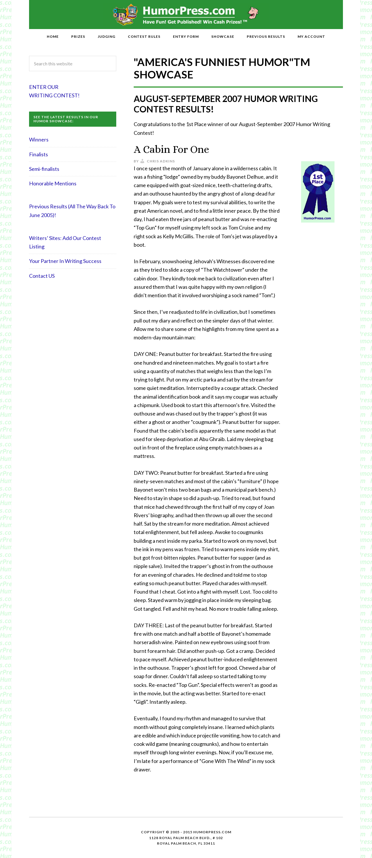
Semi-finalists (44, 169)
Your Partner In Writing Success (65, 261)
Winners (39, 139)
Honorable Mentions (52, 183)
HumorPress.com (186, 14)
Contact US (42, 276)
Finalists (38, 154)
